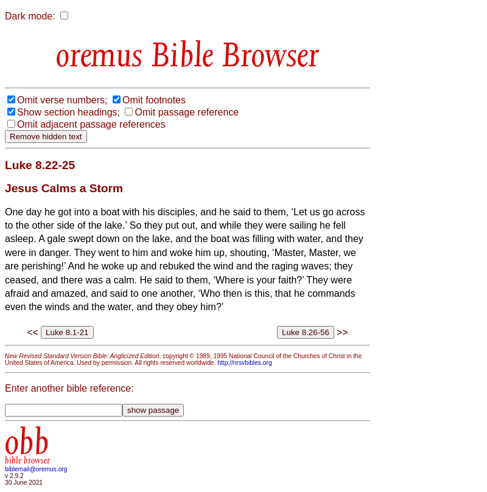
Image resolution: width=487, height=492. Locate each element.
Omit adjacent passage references (91, 124)
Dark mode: (30, 16)
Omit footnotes (154, 100)
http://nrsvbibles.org (244, 362)
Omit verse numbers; (62, 100)
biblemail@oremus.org (36, 469)
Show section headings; (68, 112)
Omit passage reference (187, 112)
